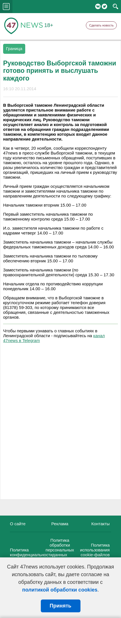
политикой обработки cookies (59, 590)
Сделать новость (101, 25)
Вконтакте (98, 6)
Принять (60, 606)
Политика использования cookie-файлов (95, 550)
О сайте (18, 523)
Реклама (59, 523)
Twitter (104, 6)
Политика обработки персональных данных (60, 547)
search (115, 6)
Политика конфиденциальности (31, 552)
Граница (14, 48)
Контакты (100, 523)
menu (6, 6)
